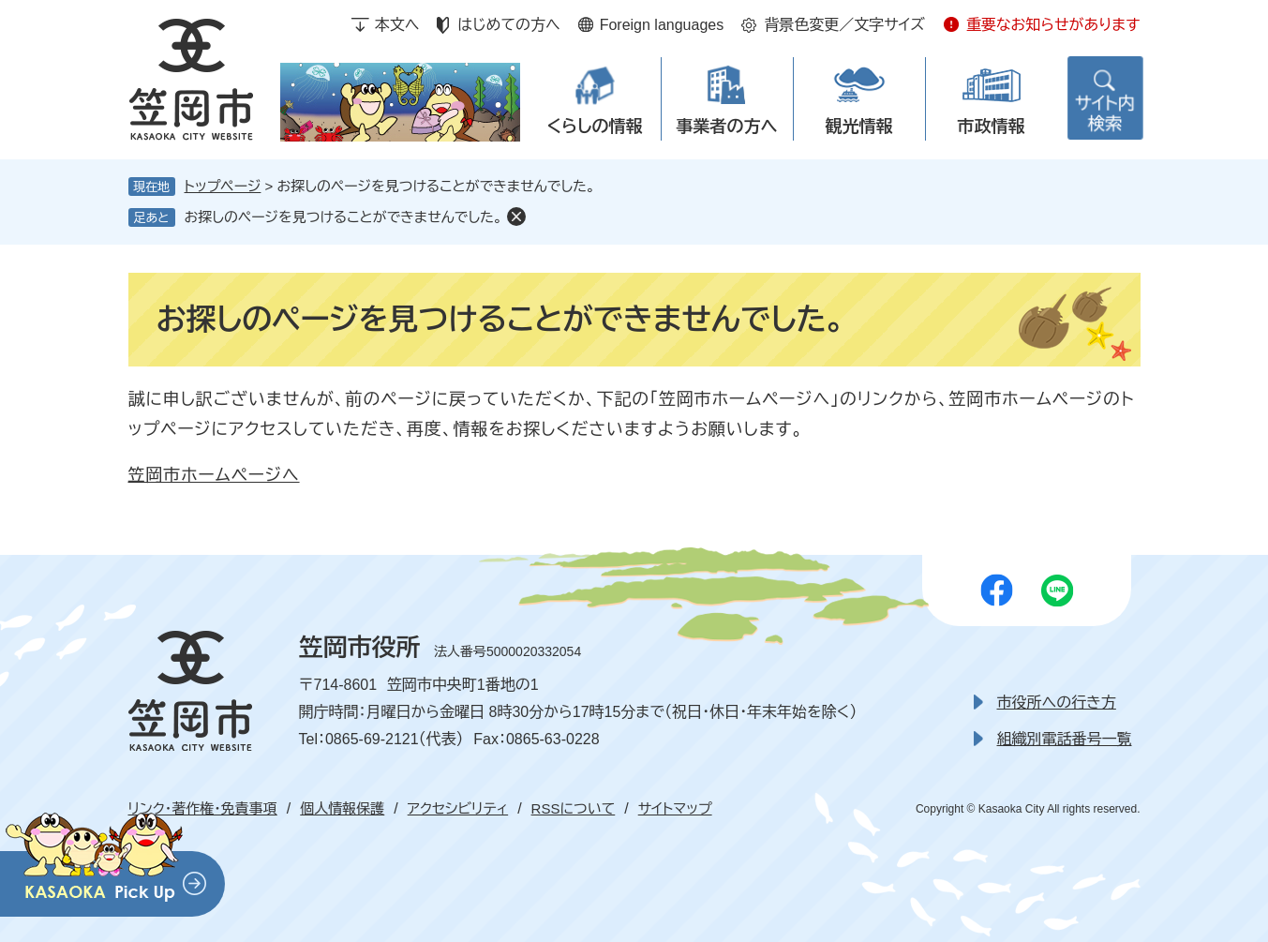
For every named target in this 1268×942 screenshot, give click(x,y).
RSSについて (573, 808)
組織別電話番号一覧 (1064, 739)
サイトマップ (675, 808)
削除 (516, 216)
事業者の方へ (727, 126)
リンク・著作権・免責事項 (202, 808)
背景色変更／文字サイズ (844, 25)
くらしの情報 (594, 126)
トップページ (223, 186)
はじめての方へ (508, 25)
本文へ (397, 25)
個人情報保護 (342, 808)
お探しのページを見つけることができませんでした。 (343, 217)
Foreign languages (662, 25)
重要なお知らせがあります (1053, 25)
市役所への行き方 (1056, 702)
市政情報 (991, 126)
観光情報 (859, 126)
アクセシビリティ (458, 808)
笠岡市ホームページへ (214, 475)
